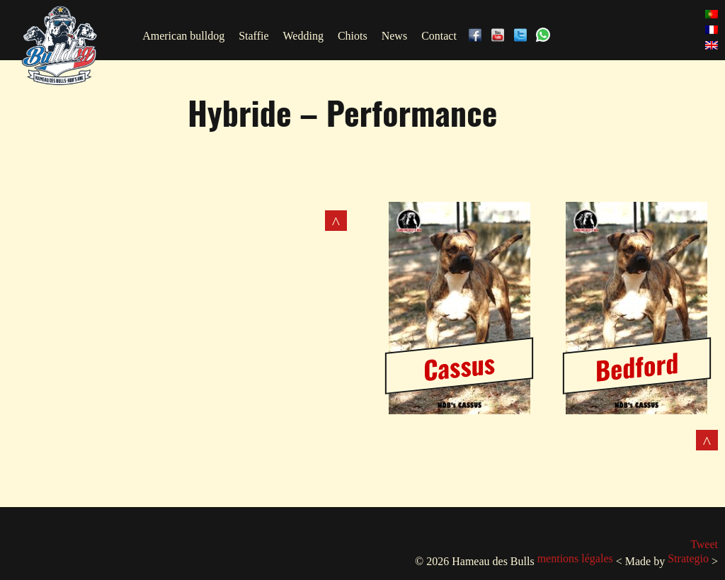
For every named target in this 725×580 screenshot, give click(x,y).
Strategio (688, 558)
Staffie (253, 36)
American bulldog (183, 36)
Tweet (704, 544)
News (394, 36)
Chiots (352, 36)
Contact (439, 36)
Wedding (303, 36)
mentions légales (575, 558)
